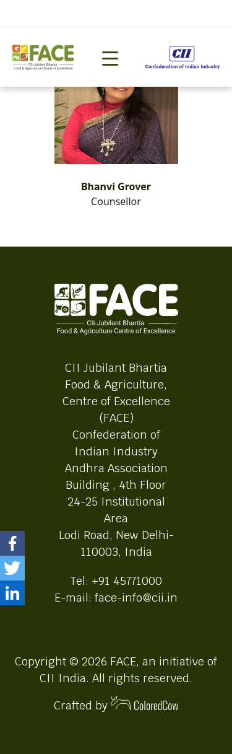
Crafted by (116, 704)
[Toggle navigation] (110, 38)
